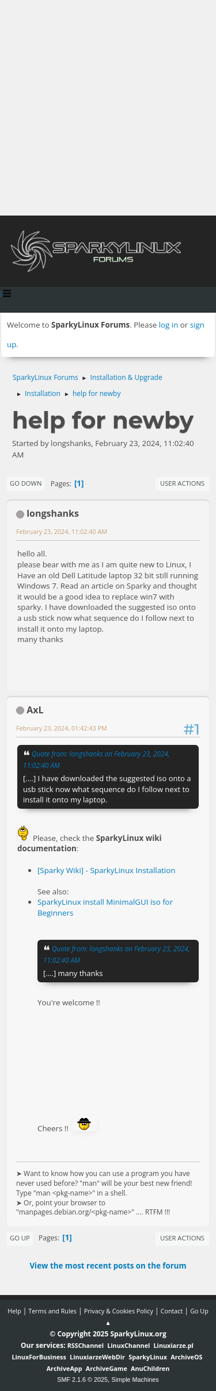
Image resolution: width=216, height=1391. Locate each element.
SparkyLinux (147, 1356)
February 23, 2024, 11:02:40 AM (61, 531)
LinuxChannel (128, 1345)
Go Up (20, 1238)
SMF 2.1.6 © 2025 (82, 1379)
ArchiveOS (186, 1356)
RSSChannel (85, 1345)
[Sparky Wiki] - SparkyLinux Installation (106, 870)
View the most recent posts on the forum (107, 1266)
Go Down (25, 483)
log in (169, 325)
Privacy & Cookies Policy (118, 1311)
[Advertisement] (108, 108)
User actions (182, 483)
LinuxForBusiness (39, 1356)
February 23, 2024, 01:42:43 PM (61, 728)
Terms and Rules (52, 1311)
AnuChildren (150, 1368)
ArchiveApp (64, 1368)
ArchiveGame (106, 1368)
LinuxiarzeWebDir (97, 1356)
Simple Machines (135, 1379)
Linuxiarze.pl (174, 1345)
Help (14, 1311)
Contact (172, 1311)
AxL (34, 710)
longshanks (52, 513)
